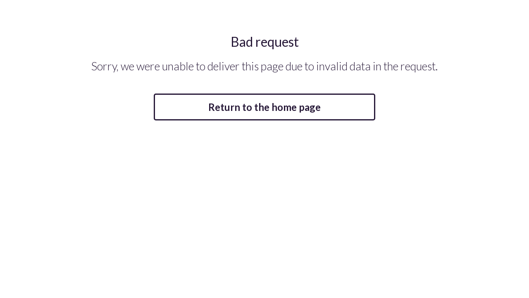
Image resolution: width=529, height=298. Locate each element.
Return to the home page (264, 107)
